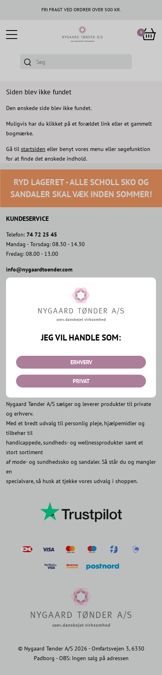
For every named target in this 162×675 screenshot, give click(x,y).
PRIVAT (81, 381)
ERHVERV (81, 362)
